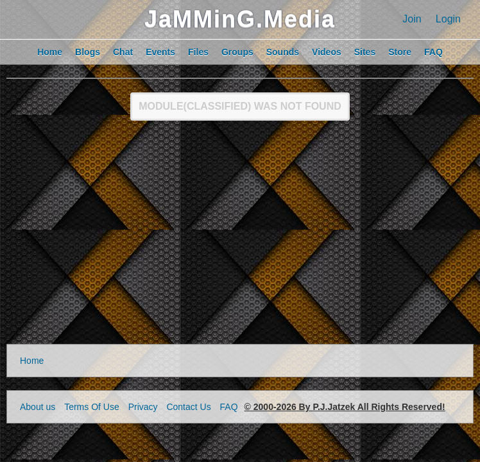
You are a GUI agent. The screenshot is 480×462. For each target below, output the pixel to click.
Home (32, 360)
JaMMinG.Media (240, 19)
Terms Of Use (91, 407)
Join (411, 18)
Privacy (143, 407)
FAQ (229, 407)
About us (37, 407)
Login (448, 18)
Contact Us (188, 407)
